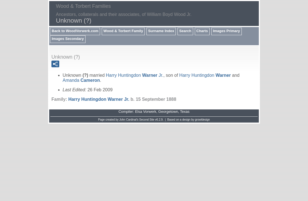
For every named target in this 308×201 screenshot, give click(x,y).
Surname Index (161, 31)
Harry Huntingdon (205, 75)
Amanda (81, 80)
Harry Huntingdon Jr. (135, 75)
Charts (202, 31)
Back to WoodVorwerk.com (75, 31)
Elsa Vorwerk (145, 111)
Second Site (146, 119)
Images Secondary (68, 39)
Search (185, 31)
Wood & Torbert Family (123, 31)
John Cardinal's (129, 119)
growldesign (202, 119)
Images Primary (226, 31)
